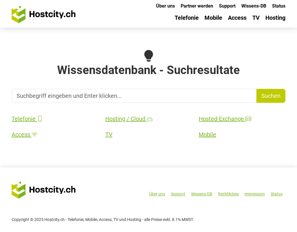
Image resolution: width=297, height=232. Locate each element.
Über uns (165, 6)
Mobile (213, 17)
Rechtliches (228, 194)
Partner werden (197, 6)
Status (278, 6)
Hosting (275, 17)
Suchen (270, 95)
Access (237, 17)
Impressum (255, 194)
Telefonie (187, 17)
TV (256, 17)
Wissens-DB (253, 6)
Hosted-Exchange (225, 118)
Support (227, 6)
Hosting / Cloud (129, 118)
